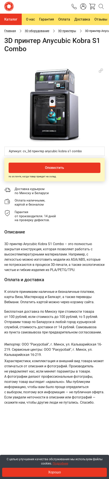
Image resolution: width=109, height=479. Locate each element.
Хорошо (54, 472)
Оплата (64, 19)
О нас (30, 19)
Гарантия (46, 19)
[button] (100, 70)
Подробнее (60, 463)
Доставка (82, 19)
